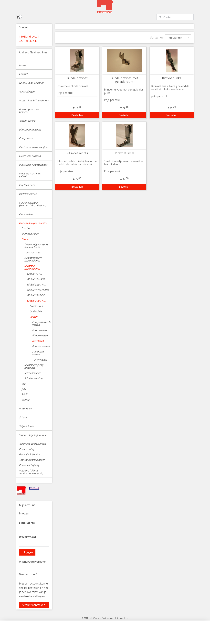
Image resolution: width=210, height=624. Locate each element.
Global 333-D (34, 273)
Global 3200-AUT (36, 284)
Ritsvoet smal (124, 153)
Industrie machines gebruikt (30, 175)
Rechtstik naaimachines (32, 267)
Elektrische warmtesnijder (33, 147)
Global (25, 239)
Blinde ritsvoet (77, 78)
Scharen (23, 417)
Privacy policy (26, 449)
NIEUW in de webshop (31, 82)
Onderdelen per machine (33, 223)
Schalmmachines (33, 378)
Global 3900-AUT (36, 300)
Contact (23, 74)
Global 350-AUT (36, 279)
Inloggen (27, 552)
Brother (26, 228)
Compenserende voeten (41, 323)
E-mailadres (27, 523)
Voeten (33, 316)
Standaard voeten (38, 353)
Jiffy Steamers (26, 185)
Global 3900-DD (36, 295)
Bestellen (77, 115)
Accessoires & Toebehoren (34, 100)
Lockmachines (32, 252)
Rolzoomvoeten (41, 346)
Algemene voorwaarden (32, 443)
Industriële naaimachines (33, 164)
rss (127, 618)
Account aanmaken (33, 605)
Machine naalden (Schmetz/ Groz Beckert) (32, 204)
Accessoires (36, 306)
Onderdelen (25, 214)
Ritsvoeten (38, 340)
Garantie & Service (29, 454)
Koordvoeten (39, 330)
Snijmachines (26, 426)
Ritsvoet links (171, 78)
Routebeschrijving (29, 465)
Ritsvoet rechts (77, 153)
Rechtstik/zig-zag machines (33, 366)
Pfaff (24, 394)
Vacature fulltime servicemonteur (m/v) (31, 472)
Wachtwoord (27, 537)
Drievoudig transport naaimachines (36, 246)
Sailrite (25, 399)
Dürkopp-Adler (30, 233)
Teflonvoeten (39, 359)
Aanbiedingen (26, 91)
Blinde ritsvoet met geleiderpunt (124, 79)
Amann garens (27, 120)
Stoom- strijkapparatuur (32, 435)
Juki (24, 389)
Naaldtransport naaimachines (32, 259)
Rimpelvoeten (40, 335)
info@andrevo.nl (29, 36)
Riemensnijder (32, 373)
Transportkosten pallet (31, 459)
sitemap (120, 618)
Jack (24, 383)
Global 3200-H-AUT (38, 290)
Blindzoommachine (30, 129)
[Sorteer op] (178, 38)
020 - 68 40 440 (28, 41)
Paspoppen (25, 408)
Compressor (26, 138)
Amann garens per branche (29, 110)
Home (22, 65)
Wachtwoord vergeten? (33, 561)
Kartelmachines (27, 193)
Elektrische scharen (30, 155)
